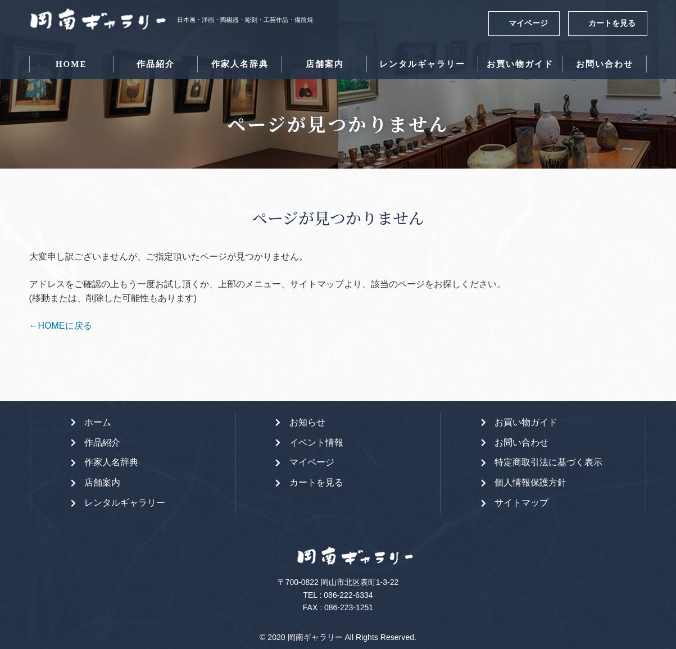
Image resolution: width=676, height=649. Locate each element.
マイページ (528, 23)
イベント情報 (316, 442)
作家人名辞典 (240, 64)
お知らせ (307, 422)
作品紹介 (156, 64)
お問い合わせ (604, 64)
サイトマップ (521, 502)
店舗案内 (325, 64)
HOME (71, 64)
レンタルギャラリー (422, 64)
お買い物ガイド (520, 64)
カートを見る (612, 23)
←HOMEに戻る (60, 325)
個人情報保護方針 (530, 482)
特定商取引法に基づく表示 (548, 462)
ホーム (97, 422)
